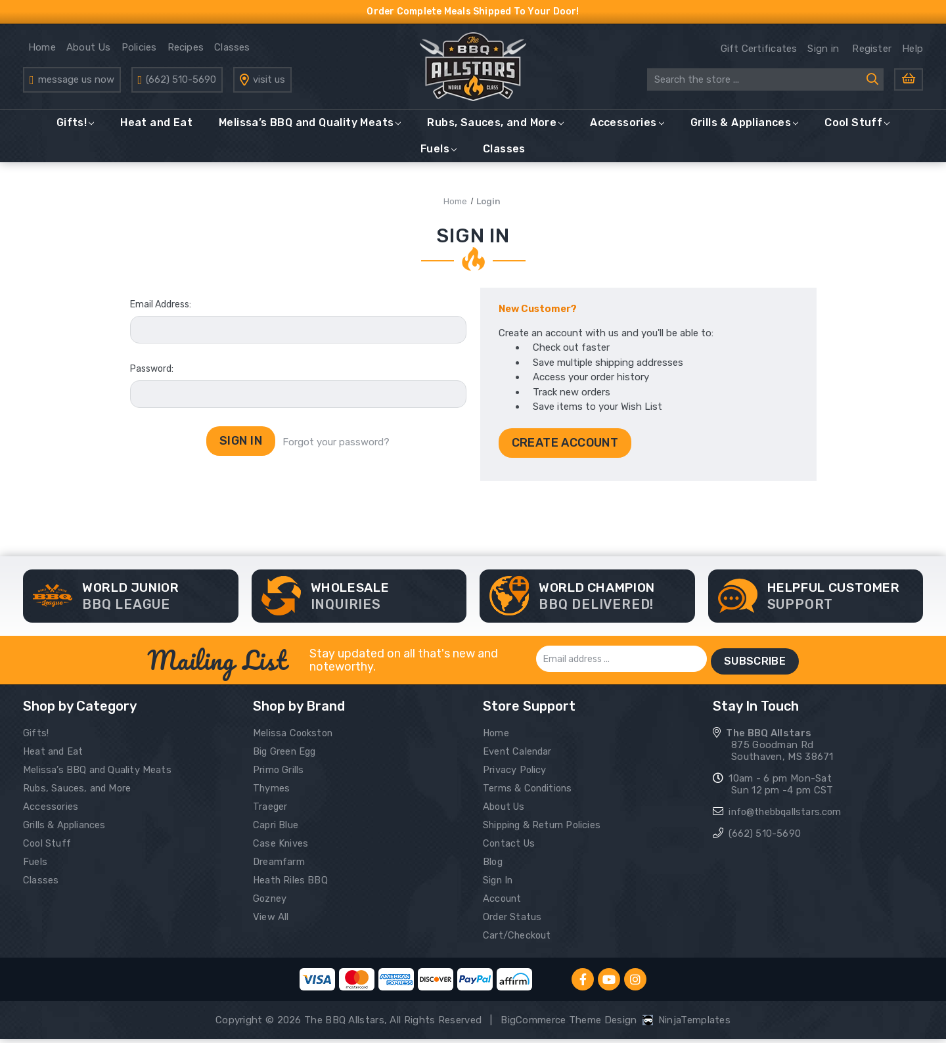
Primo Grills (279, 774)
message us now (76, 83)
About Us (88, 51)
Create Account (565, 450)
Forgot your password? (337, 450)
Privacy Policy (515, 774)
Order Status (513, 921)
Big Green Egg (286, 755)
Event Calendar (518, 755)
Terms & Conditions (529, 792)
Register (871, 52)
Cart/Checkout (518, 939)
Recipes (186, 51)
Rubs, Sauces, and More (495, 129)
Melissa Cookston (294, 737)
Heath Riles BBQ (291, 884)
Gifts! (75, 129)
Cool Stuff (857, 129)
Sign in (823, 52)
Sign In (499, 884)
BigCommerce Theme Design (569, 1024)
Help (912, 52)
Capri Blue (276, 829)
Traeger (270, 810)
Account (503, 902)
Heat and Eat (156, 129)
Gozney (270, 902)
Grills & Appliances (744, 129)
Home (42, 51)
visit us (269, 83)
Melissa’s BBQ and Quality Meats (310, 129)
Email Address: (160, 312)
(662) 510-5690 (181, 83)
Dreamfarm (279, 866)
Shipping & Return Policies (545, 829)
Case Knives (281, 847)
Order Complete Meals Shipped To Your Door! (473, 11)
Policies (139, 51)
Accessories (627, 129)
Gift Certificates (759, 52)
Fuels (438, 156)
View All (271, 921)
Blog (493, 866)
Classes (232, 51)
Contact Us (510, 847)
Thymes (272, 792)
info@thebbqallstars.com (788, 816)
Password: (151, 376)
